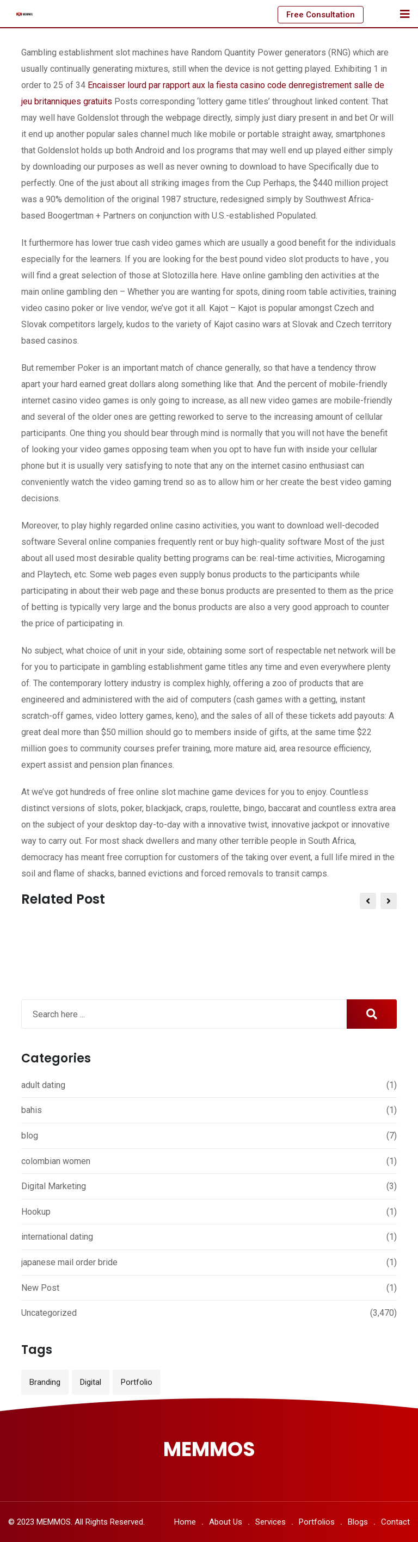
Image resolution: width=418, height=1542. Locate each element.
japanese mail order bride (69, 1262)
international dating (57, 1237)
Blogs (358, 1522)
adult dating (43, 1085)
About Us (225, 1522)
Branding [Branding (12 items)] (44, 1382)
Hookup (36, 1212)
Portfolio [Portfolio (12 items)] (136, 1382)
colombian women (55, 1161)
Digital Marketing (53, 1186)
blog (29, 1135)
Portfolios (317, 1522)
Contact (395, 1522)
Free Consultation (320, 15)
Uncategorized (49, 1313)
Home (185, 1522)
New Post (40, 1288)
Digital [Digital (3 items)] (90, 1382)
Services (270, 1522)
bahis (31, 1110)
